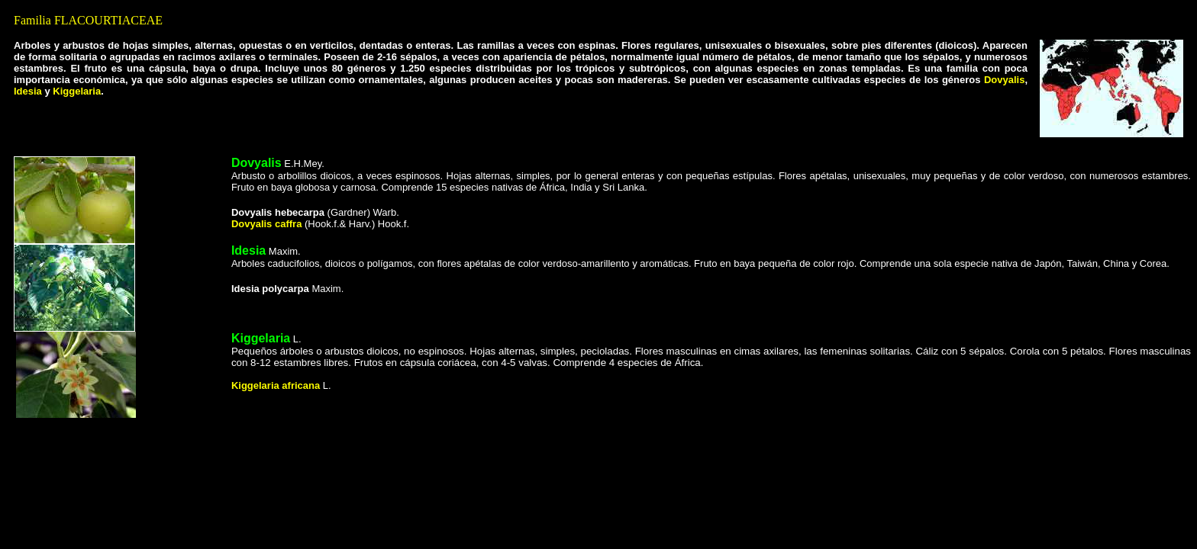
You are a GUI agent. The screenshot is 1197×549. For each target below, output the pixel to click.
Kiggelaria (77, 91)
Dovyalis (1004, 79)
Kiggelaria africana (275, 385)
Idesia (28, 91)
